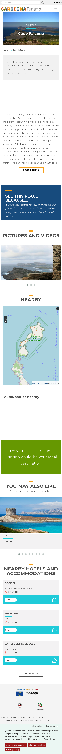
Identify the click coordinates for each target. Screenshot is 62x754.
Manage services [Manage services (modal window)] (37, 745)
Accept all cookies (15, 745)
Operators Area (29, 718)
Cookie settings (27, 720)
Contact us (43, 720)
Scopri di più (31, 170)
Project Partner (10, 718)
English (56, 3)
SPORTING (11, 613)
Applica (42, 3)
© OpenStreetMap (40, 383)
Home (5, 50)
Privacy (42, 718)
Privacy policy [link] (12, 749)
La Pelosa (8, 541)
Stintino (12, 457)
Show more (31, 673)
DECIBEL (10, 583)
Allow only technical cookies (47, 726)
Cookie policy (10, 720)
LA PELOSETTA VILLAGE (20, 643)
